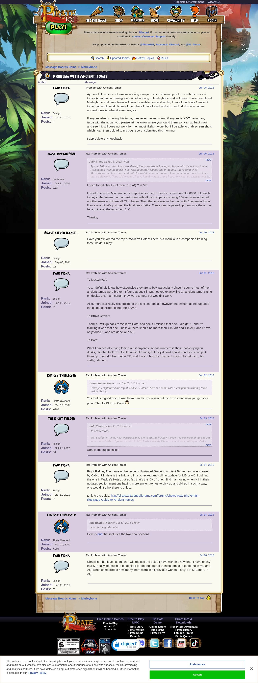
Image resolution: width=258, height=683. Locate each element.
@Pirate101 (147, 44)
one (100, 534)
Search (99, 58)
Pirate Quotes (183, 636)
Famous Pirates (183, 632)
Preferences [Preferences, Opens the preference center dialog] (197, 666)
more (208, 159)
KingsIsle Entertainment (189, 1)
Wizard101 (214, 1)
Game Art (135, 636)
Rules (164, 58)
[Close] (251, 670)
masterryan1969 (61, 154)
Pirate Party (157, 632)
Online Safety (157, 626)
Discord (144, 32)
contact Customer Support (148, 36)
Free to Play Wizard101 (110, 625)
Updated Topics (119, 58)
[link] (126, 645)
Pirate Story (136, 626)
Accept (197, 676)
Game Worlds (136, 629)
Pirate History (183, 629)
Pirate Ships (135, 632)
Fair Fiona (61, 88)
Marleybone (89, 67)
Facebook (162, 44)
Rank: (46, 113)
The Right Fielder (61, 418)
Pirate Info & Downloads (183, 620)
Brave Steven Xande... (61, 233)
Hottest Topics (145, 58)
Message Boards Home (61, 67)
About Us (110, 629)
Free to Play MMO (136, 620)
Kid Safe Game (157, 620)
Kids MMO (157, 629)
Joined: (47, 117)
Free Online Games (110, 619)
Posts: (46, 121)
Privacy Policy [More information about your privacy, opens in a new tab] (37, 675)
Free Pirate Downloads (184, 626)
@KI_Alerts (193, 44)
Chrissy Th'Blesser (61, 375)
